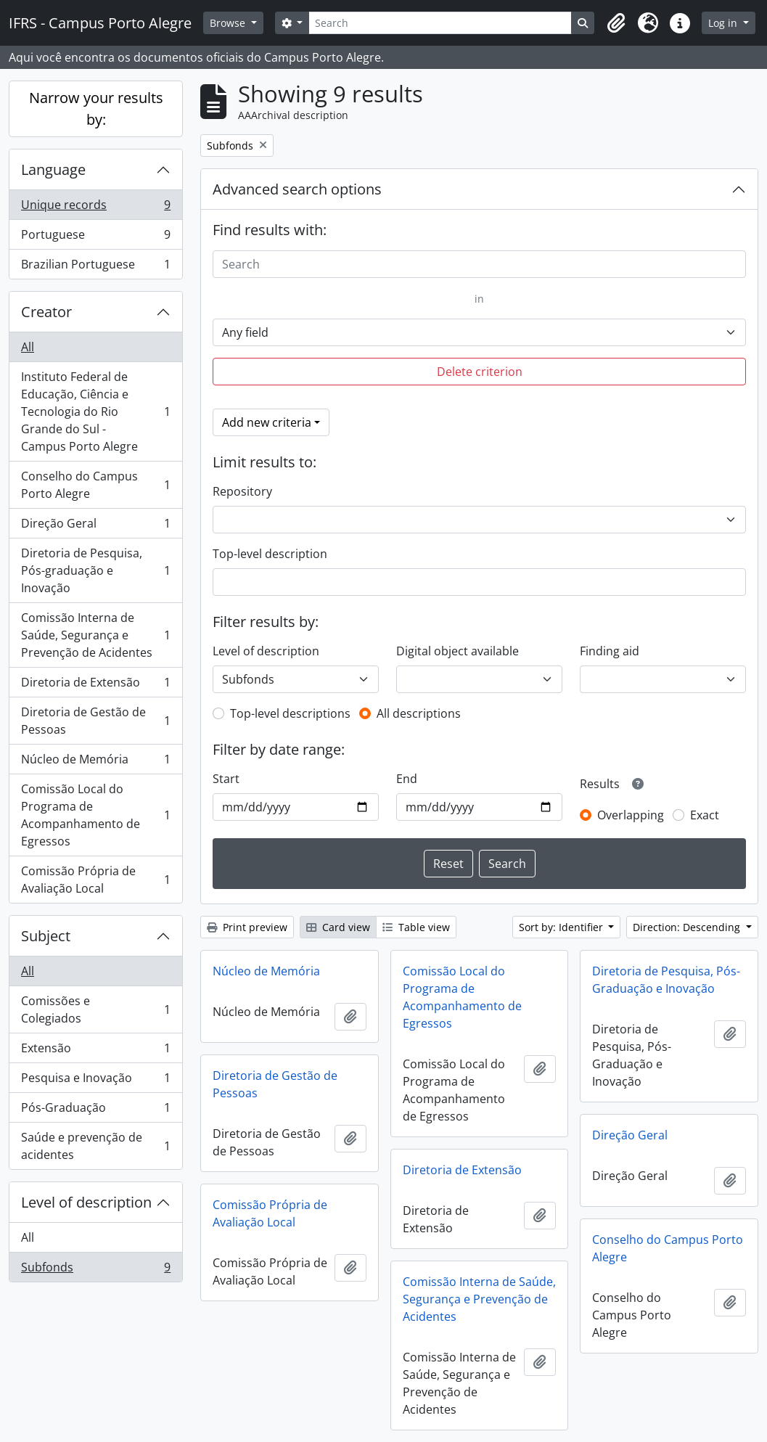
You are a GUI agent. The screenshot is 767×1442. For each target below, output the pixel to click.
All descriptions (419, 713)
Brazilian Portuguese (95, 267)
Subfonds (95, 1270)
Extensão (95, 1051)
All (27, 347)
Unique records (95, 208)
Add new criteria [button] (266, 422)
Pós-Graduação (95, 1111)
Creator (46, 311)
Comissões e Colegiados (95, 1009)
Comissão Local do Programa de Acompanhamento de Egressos (95, 815)
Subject (45, 936)
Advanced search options (297, 189)
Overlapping (630, 815)
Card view (338, 927)
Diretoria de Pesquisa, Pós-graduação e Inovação (95, 570)
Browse (229, 23)
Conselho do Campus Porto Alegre (95, 484)
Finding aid (609, 651)
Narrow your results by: (96, 108)
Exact (704, 815)
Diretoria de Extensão (95, 685)
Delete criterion (479, 372)
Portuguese (95, 238)
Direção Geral (95, 526)
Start (226, 779)
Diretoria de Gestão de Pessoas (95, 720)
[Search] (440, 23)
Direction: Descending (688, 927)
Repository (242, 491)
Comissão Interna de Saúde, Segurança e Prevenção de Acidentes (95, 635)
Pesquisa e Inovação (95, 1081)
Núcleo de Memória (95, 762)
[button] (616, 23)
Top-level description (270, 554)
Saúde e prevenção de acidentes (95, 1146)
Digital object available (457, 651)
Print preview (247, 927)
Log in (724, 23)
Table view (416, 927)
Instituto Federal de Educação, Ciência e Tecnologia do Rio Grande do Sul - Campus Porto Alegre (95, 411)
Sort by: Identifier (562, 927)
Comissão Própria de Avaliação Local (95, 879)
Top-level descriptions (290, 713)
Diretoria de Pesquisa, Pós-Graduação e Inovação (666, 979)
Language (53, 169)
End (406, 779)
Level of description (86, 1202)
